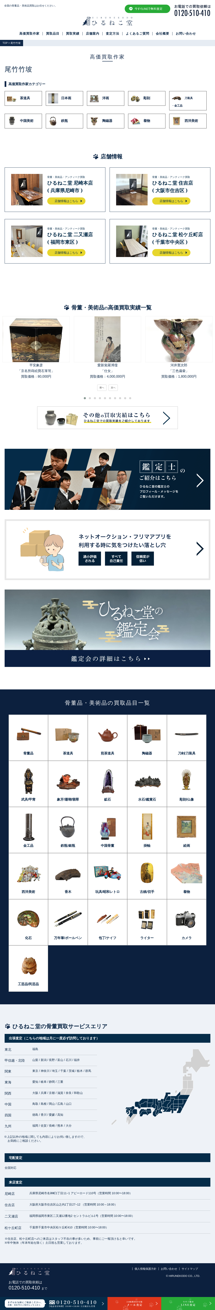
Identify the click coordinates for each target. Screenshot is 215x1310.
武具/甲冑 (28, 799)
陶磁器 (100, 121)
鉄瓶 (58, 121)
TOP (5, 43)
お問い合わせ (186, 33)
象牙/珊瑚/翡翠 (68, 799)
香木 (68, 892)
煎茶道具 (107, 753)
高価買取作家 (29, 33)
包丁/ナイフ (107, 938)
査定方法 (112, 33)
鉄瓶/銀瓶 (68, 845)
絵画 (186, 845)
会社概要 (162, 33)
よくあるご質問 (137, 33)
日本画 (59, 98)
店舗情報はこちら (66, 201)
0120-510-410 (28, 1287)
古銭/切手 (147, 892)
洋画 (99, 98)
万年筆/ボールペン (68, 938)
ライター (147, 938)
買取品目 (52, 33)
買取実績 (72, 33)
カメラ (187, 938)
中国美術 (20, 121)
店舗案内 (92, 33)
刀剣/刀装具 (186, 753)
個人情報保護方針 (145, 1268)
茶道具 (18, 98)
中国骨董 (107, 845)
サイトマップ (190, 1268)
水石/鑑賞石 (147, 799)
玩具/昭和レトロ (107, 892)
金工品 (28, 845)
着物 (140, 121)
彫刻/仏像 (187, 799)
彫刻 (140, 98)
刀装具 (188, 100)
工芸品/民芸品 (28, 984)
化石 (28, 938)
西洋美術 (185, 121)
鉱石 (107, 799)
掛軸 (147, 845)
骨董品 (28, 753)
